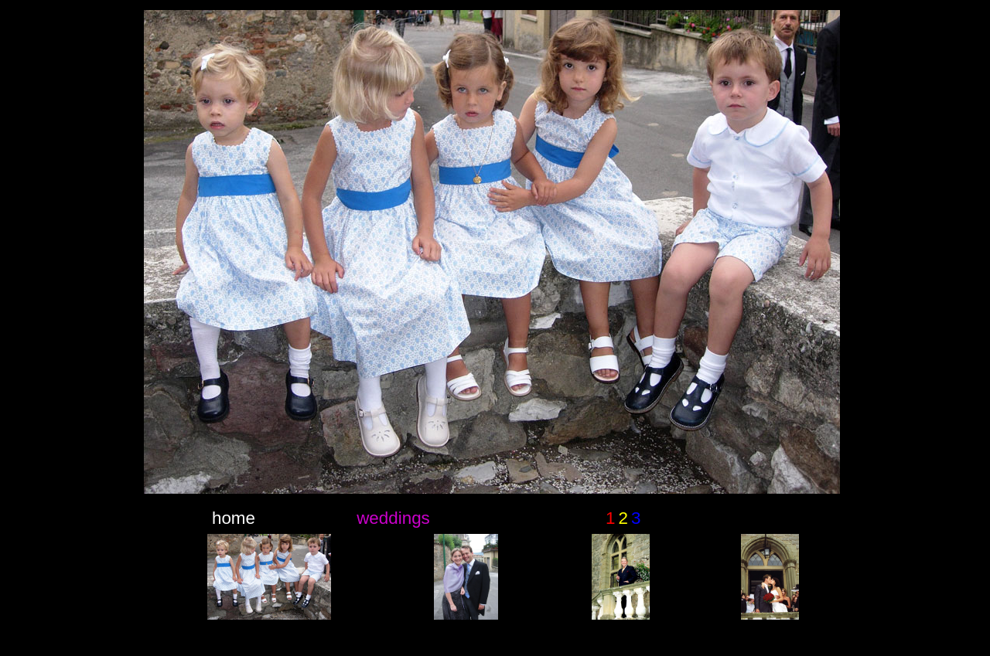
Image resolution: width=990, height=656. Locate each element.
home (233, 518)
